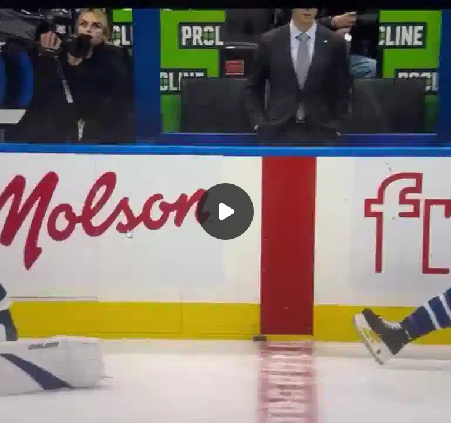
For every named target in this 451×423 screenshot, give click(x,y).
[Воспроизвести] (225, 211)
